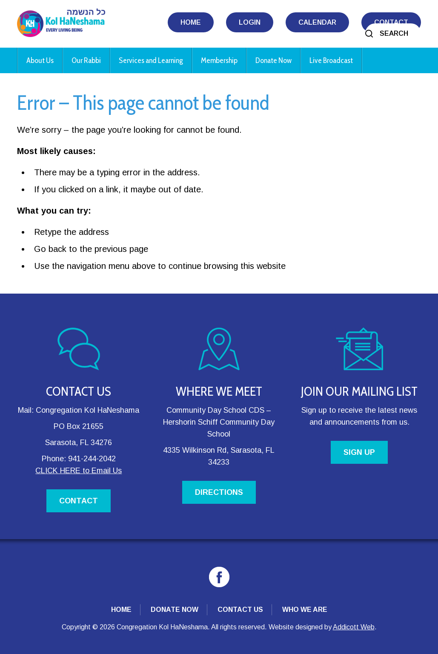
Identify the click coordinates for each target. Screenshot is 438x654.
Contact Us (240, 609)
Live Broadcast (331, 60)
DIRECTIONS (219, 492)
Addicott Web (354, 627)
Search (394, 33)
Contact (391, 22)
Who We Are (304, 609)
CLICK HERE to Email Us (78, 470)
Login (250, 22)
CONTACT (78, 501)
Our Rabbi (86, 60)
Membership (219, 60)
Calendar (317, 22)
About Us (40, 60)
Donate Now (273, 60)
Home (190, 22)
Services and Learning (151, 60)
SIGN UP (359, 452)
